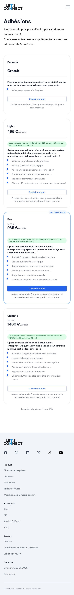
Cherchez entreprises (14, 470)
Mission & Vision (12, 521)
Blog (6, 509)
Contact (8, 541)
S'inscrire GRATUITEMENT (16, 567)
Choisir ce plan (37, 99)
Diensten (8, 476)
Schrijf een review (12, 553)
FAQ (6, 515)
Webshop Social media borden (19, 494)
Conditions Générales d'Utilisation (21, 547)
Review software (12, 488)
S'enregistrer (10, 574)
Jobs (6, 527)
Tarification (9, 482)
